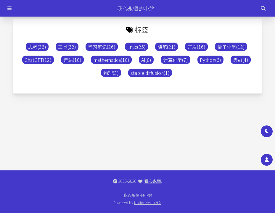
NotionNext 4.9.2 (147, 202)
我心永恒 (152, 181)
